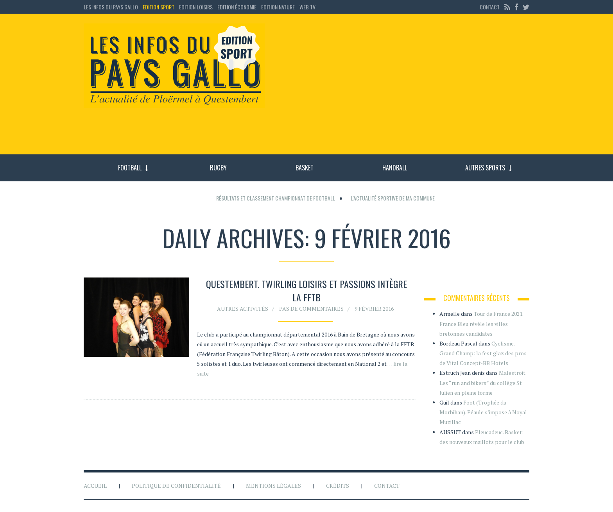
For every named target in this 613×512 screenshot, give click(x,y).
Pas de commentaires (311, 308)
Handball (394, 167)
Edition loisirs (196, 7)
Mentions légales (273, 485)
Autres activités (242, 308)
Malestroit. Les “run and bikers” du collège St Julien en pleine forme (482, 382)
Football (130, 167)
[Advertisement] (403, 88)
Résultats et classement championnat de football (275, 198)
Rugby (218, 167)
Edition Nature (278, 7)
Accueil (95, 485)
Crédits (337, 485)
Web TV (307, 7)
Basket (305, 167)
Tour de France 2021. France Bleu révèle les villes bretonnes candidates (481, 323)
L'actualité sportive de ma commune (393, 198)
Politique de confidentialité (176, 485)
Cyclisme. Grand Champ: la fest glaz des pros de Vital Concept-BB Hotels (483, 353)
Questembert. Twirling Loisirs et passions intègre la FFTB (306, 290)
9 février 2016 (374, 308)
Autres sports (485, 167)
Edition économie (236, 7)
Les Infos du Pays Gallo (111, 7)
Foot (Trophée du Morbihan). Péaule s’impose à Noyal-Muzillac (484, 412)
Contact (490, 7)
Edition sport (158, 7)
